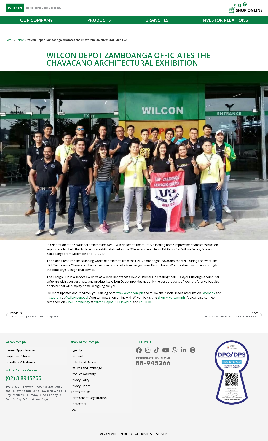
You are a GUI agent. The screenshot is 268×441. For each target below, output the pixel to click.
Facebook (208, 293)
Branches (157, 20)
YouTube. (145, 302)
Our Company (37, 20)
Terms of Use (80, 392)
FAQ (73, 410)
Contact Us (78, 404)
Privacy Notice (80, 386)
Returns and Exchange (86, 368)
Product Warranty (83, 374)
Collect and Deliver (84, 362)
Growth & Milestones (20, 362)
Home (9, 40)
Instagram (54, 297)
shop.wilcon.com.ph (171, 297)
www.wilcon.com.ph (129, 293)
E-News (20, 40)
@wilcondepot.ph (77, 297)
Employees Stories (18, 356)
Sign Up (76, 350)
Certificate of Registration (89, 398)
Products (100, 20)
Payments (77, 356)
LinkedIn (125, 302)
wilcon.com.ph (16, 342)
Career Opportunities (21, 350)
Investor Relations (224, 20)
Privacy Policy (80, 380)
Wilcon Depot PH (106, 302)
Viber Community (78, 302)
